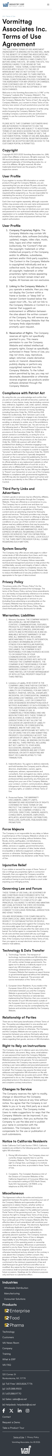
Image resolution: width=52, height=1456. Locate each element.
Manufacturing (12, 1293)
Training (6, 1353)
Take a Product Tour (13, 1427)
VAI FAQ (6, 1364)
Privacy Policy (33, 1437)
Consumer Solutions (14, 1298)
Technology (8, 1331)
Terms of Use (10, 16)
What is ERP (9, 1359)
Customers (8, 1337)
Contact (6, 1416)
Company (7, 1348)
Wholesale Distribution (16, 1287)
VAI (3, 16)
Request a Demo (11, 1422)
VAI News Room (10, 1342)
